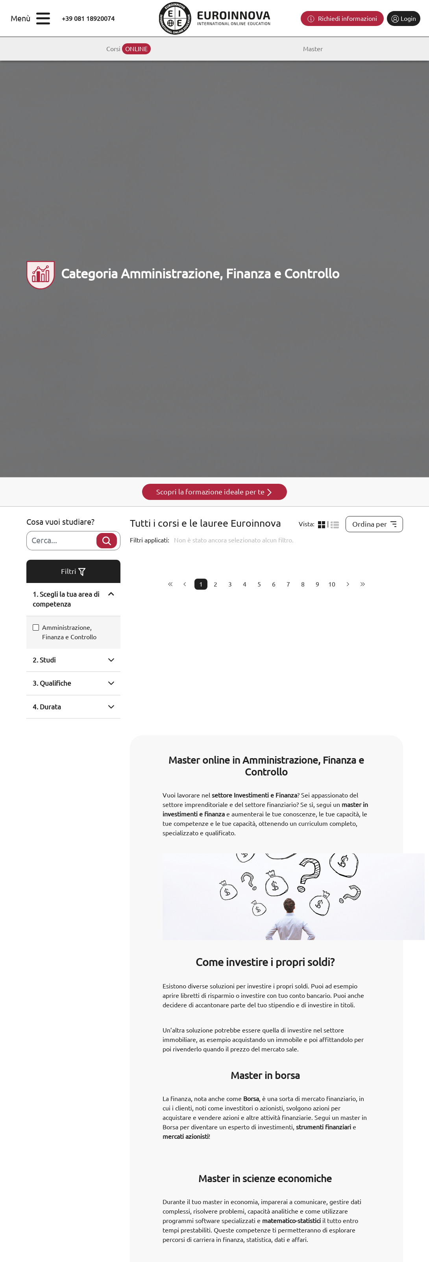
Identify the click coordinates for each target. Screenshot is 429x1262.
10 (331, 584)
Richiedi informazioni (342, 19)
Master (313, 48)
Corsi (128, 48)
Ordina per (374, 524)
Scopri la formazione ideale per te (214, 492)
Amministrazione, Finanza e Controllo (69, 632)
